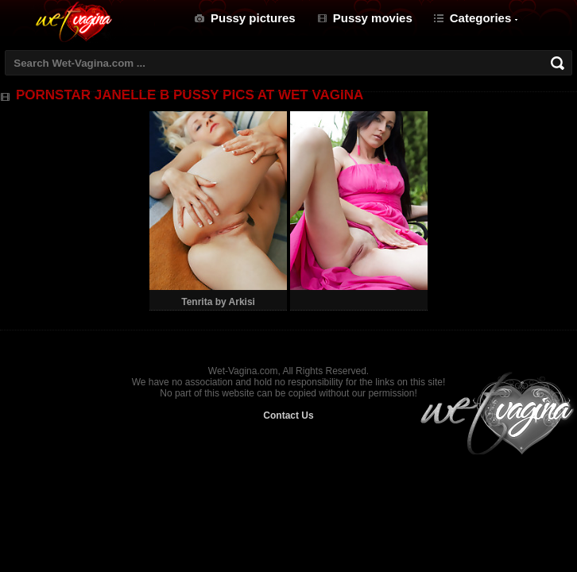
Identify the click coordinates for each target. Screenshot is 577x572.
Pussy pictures (253, 18)
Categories (481, 18)
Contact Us (288, 415)
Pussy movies (372, 18)
